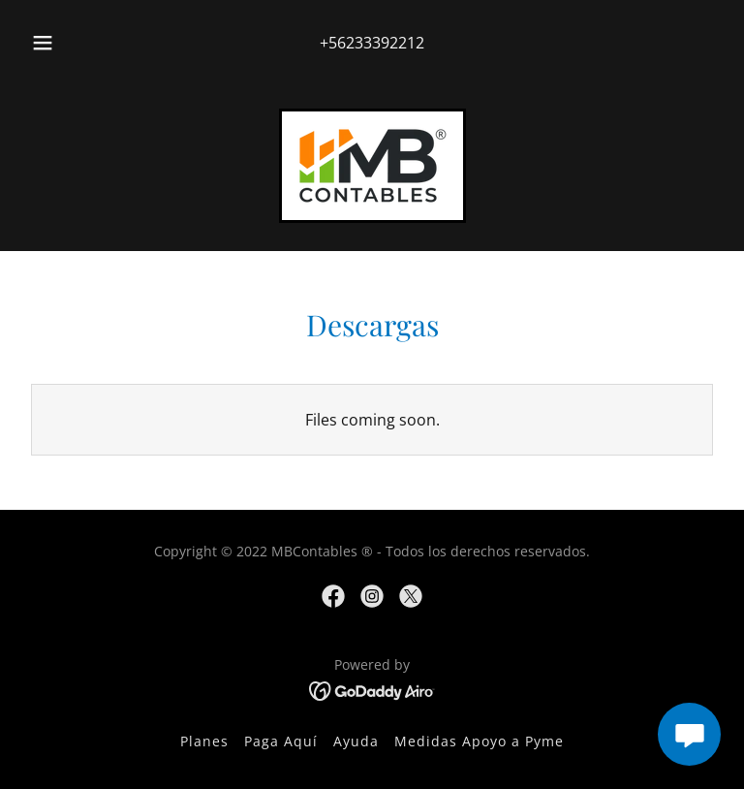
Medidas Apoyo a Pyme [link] (479, 741)
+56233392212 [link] (372, 42)
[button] (53, 42)
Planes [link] (204, 741)
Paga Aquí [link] (281, 741)
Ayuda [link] (356, 741)
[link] (372, 166)
